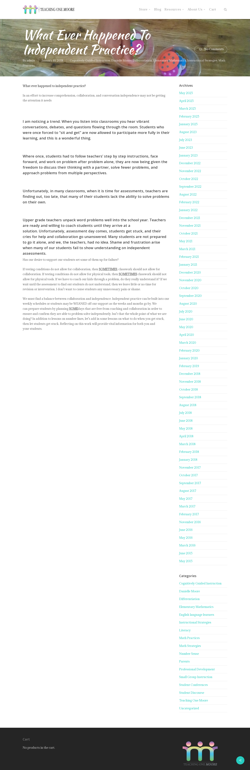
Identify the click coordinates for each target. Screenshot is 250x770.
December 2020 (190, 272)
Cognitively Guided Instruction (90, 60)
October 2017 (188, 475)
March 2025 (187, 108)
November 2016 (190, 522)
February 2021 (189, 257)
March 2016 (187, 545)
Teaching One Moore (193, 700)
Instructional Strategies (202, 60)
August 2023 (188, 132)
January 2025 (188, 124)
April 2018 (186, 436)
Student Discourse (191, 693)
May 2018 (186, 428)
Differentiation (142, 60)
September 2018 (190, 397)
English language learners (196, 615)
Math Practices (189, 638)
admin (31, 60)
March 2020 (187, 343)
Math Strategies (190, 646)
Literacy (185, 630)
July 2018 (185, 413)
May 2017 (185, 499)
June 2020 (186, 319)
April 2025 (186, 101)
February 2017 (189, 514)
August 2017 (187, 491)
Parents (184, 661)
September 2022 (190, 186)
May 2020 (186, 327)
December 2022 (190, 163)
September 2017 (190, 483)
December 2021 (189, 218)
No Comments (211, 49)
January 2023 (188, 155)
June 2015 (185, 553)
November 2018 (190, 382)
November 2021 (190, 225)
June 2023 (186, 147)
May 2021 (185, 241)
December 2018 (189, 374)
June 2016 (186, 530)
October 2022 (188, 179)
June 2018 (186, 421)
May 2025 (186, 93)
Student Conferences (193, 685)
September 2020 (190, 296)
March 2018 (187, 444)
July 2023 (185, 140)
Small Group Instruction (195, 677)
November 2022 (190, 171)
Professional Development (197, 669)
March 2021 (187, 249)
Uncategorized (189, 708)
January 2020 (188, 358)
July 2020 (185, 311)
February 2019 (189, 366)
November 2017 (190, 467)
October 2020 (188, 288)
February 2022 (189, 202)
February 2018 (189, 452)
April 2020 (186, 335)
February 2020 (189, 350)
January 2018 (188, 460)
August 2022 (188, 194)
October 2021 (188, 233)
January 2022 (188, 210)
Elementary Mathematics (169, 60)
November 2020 (190, 280)
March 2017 (187, 506)
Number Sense (189, 654)
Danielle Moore (121, 60)
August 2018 (187, 405)
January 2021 (188, 265)
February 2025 (189, 116)
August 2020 (188, 304)
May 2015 (185, 561)
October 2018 (188, 389)
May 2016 (186, 538)
